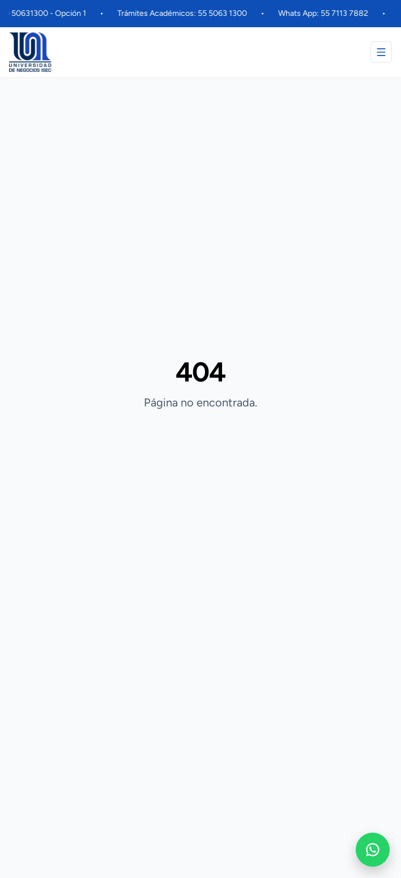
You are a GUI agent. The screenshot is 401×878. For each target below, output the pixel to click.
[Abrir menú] (381, 52)
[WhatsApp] (373, 850)
